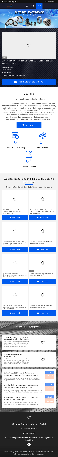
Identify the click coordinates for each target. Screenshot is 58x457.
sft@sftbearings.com (10, 1)
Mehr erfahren (29, 125)
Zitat (39, 6)
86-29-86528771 (49, 1)
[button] (24, 25)
